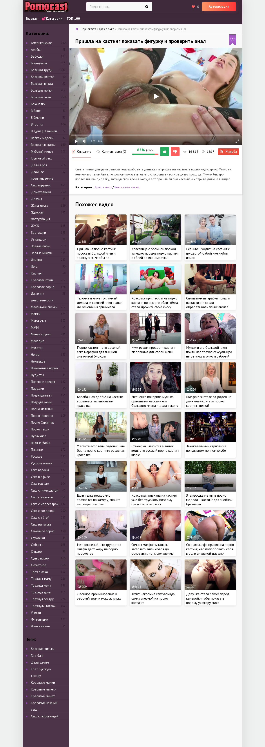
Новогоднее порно (44, 368)
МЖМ (35, 327)
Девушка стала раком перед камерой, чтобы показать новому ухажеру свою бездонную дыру (207, 600)
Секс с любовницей (44, 716)
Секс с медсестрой (44, 504)
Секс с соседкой (42, 511)
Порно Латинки (42, 409)
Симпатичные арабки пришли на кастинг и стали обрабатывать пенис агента (208, 302)
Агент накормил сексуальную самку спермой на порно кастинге (153, 598)
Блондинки (39, 63)
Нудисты (37, 375)
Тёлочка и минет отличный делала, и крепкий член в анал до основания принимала (99, 302)
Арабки (36, 50)
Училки (36, 613)
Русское (36, 456)
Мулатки (37, 348)
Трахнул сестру (42, 599)
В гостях (37, 124)
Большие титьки (42, 649)
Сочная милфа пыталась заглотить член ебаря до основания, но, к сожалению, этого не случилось (152, 551)
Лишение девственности (42, 297)
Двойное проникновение (42, 175)
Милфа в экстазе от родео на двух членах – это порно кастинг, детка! (208, 401)
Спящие (36, 551)
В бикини (37, 117)
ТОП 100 (73, 18)
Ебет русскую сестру (41, 672)
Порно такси (40, 429)
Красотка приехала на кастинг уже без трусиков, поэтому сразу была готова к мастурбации (154, 502)
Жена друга (39, 206)
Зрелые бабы (40, 246)
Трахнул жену (41, 585)
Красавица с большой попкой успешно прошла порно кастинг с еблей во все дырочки (155, 253)
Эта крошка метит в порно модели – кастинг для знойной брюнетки (209, 499)
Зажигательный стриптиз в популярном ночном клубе (206, 448)
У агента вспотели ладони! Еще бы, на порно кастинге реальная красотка (101, 450)
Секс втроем (40, 470)
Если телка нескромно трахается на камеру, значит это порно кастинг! (98, 499)
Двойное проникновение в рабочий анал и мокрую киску (99, 596)
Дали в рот (39, 165)
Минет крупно (41, 334)
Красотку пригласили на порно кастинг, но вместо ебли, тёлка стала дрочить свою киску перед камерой (154, 304)
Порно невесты (42, 416)
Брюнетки (38, 104)
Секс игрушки (40, 185)
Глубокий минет (42, 151)
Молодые (37, 341)
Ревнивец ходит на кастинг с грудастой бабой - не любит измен (208, 253)
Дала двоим (40, 662)
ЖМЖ (35, 226)
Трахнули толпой (43, 606)
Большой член (41, 97)
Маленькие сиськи (44, 307)
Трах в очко (103, 187)
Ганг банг (37, 655)
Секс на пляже (41, 524)
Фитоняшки (39, 619)
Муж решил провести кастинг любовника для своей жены (153, 349)
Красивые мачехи (43, 689)
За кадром (38, 239)
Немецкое (38, 361)
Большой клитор (42, 77)
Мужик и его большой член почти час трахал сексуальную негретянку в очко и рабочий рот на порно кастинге (209, 354)
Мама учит (38, 321)
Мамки (35, 314)
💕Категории (52, 18)
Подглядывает (41, 395)
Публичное (38, 436)
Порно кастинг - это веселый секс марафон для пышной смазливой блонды (98, 351)
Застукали (38, 232)
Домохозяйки (41, 192)
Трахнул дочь (41, 592)
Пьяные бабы (40, 443)
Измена (36, 260)
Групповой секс (41, 158)
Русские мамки (41, 463)
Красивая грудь (42, 280)
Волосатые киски (126, 187)
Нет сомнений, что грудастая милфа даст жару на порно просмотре (99, 549)
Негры (35, 354)
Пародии (37, 388)
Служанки (38, 538)
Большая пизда (42, 83)
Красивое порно (42, 287)
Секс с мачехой (42, 497)
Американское (41, 43)
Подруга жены (41, 402)
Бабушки (37, 56)
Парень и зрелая (43, 382)
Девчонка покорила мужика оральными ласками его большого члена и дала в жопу (154, 401)
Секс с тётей (40, 517)
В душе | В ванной (44, 131)
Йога (34, 266)
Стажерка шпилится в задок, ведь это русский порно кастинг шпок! (155, 450)
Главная (32, 18)
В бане (36, 111)
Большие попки (42, 90)
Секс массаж (40, 483)
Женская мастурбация (40, 215)
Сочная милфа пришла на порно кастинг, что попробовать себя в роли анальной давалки (210, 549)
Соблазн (37, 545)
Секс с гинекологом (44, 490)
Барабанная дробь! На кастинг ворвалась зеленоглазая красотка (100, 401)
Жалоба (228, 151)
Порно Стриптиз (42, 422)
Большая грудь (41, 70)
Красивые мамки (43, 682)
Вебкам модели (42, 138)
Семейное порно (42, 531)
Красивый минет (43, 696)
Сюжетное (38, 565)
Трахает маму (41, 579)
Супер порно (40, 558)
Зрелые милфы (41, 253)
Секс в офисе (40, 477)
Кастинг (37, 273)
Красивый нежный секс (44, 706)
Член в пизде (40, 626)
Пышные (37, 450)
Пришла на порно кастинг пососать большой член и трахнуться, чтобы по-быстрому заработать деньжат (100, 255)
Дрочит (36, 199)
